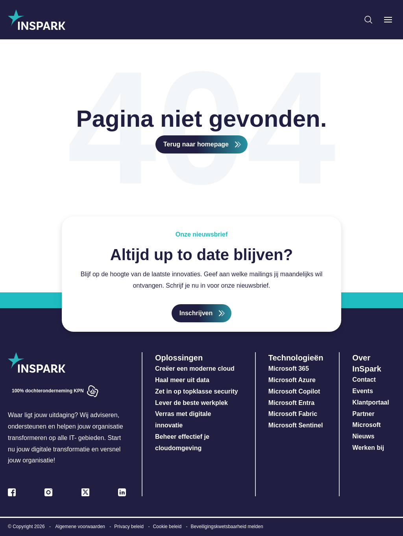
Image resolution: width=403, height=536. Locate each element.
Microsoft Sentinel (295, 425)
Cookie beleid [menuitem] (167, 526)
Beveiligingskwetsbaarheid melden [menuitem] (226, 526)
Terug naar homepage (196, 144)
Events (362, 391)
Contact (364, 379)
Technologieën (296, 357)
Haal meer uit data (182, 380)
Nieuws (363, 436)
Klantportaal (370, 402)
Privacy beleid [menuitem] (129, 526)
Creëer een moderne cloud (195, 368)
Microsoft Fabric (292, 413)
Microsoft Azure (292, 380)
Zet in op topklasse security (196, 391)
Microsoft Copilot (294, 391)
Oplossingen (179, 357)
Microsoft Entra (292, 402)
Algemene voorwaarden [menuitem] (80, 526)
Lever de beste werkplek (191, 402)
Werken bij (368, 447)
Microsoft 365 (288, 368)
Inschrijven (196, 313)
